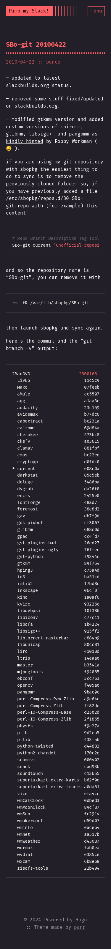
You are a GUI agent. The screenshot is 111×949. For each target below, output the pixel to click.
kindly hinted (24, 141)
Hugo (81, 920)
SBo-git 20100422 (36, 44)
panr (80, 927)
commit (45, 341)
